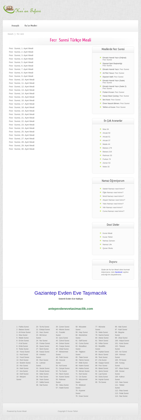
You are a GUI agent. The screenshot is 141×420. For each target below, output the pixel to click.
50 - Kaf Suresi (61, 366)
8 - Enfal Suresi (22, 346)
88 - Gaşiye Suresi (102, 363)
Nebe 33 (106, 167)
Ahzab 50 (106, 133)
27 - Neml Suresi (42, 349)
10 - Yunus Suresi (23, 352)
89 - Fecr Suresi (101, 366)
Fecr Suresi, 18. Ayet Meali (21, 107)
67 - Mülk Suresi (82, 363)
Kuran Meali (107, 233)
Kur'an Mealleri (31, 26)
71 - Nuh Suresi (81, 374)
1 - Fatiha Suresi (22, 327)
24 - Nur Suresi (41, 341)
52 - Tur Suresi (61, 371)
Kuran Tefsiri (108, 237)
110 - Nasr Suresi (121, 382)
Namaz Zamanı (109, 241)
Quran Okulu (108, 248)
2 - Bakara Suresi (22, 330)
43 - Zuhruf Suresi (62, 341)
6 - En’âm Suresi (22, 341)
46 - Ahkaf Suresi (62, 349)
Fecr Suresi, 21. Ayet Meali (21, 118)
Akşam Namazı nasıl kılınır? (114, 200)
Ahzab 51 (106, 137)
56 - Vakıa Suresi (62, 385)
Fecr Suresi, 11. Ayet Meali (21, 83)
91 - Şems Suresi (101, 371)
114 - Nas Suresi (121, 396)
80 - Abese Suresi (101, 338)
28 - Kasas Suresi (42, 352)
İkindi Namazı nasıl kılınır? (113, 196)
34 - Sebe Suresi (42, 374)
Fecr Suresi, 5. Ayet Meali (21, 62)
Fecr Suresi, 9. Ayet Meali (21, 76)
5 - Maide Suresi (22, 338)
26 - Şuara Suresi (42, 346)
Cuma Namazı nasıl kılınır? (113, 211)
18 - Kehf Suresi (22, 374)
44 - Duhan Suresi (62, 343)
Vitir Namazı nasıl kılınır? (113, 207)
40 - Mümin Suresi (62, 330)
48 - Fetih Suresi (62, 357)
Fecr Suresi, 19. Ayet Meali (21, 111)
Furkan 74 (107, 159)
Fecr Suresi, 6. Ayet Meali (21, 65)
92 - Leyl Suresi (101, 374)
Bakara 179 (107, 148)
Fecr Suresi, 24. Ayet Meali (21, 128)
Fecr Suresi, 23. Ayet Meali (21, 124)
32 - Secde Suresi (42, 368)
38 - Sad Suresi (42, 385)
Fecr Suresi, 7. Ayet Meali (21, 69)
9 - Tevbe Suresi (22, 349)
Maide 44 (106, 144)
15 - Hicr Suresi (22, 366)
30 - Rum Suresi (42, 360)
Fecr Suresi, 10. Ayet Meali (21, 79)
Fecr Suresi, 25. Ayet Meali (21, 131)
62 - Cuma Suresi (82, 343)
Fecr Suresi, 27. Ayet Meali (21, 138)
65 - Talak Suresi (82, 357)
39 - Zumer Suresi (62, 327)
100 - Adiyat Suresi (122, 341)
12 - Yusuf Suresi (22, 357)
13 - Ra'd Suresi (22, 360)
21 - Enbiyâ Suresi (43, 330)
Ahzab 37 (106, 140)
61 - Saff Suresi (81, 341)
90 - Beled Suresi (101, 368)
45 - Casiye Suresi (63, 346)
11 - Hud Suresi (22, 355)
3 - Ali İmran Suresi (23, 332)
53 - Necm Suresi (62, 374)
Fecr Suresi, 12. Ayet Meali (21, 86)
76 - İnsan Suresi (82, 396)
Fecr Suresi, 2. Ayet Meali (21, 52)
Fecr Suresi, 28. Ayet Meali (21, 142)
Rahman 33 (107, 155)
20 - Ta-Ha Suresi (42, 327)
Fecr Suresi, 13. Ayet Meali (21, 90)
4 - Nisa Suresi (21, 335)
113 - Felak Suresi (122, 393)
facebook (118, 272)
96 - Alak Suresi (121, 327)
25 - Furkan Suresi (43, 343)
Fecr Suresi (107, 60)
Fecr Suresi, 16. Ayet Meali (21, 100)
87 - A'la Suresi (100, 360)
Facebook (131, 415)
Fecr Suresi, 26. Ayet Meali (21, 135)
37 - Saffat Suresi (42, 382)
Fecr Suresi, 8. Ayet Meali (21, 72)
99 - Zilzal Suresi (121, 338)
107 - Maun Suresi (122, 368)
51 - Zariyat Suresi (63, 368)
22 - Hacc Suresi (42, 332)
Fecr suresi (20, 34)
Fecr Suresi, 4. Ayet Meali (21, 59)
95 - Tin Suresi (100, 382)
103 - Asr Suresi (121, 352)
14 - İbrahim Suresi (23, 363)
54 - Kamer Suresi (62, 377)
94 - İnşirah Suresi (102, 379)
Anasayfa (15, 26)
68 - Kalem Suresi (82, 366)
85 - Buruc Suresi (101, 355)
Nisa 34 (106, 129)
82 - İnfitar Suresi (101, 343)
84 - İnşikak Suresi (102, 352)
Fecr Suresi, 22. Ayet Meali (21, 121)
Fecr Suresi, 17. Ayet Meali (21, 104)
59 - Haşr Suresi (82, 332)
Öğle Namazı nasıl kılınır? (113, 192)
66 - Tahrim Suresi (82, 360)
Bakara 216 (107, 152)
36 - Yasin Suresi (42, 379)
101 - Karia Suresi (121, 343)
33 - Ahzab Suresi (42, 371)
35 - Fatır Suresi (42, 377)
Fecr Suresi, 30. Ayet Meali (21, 149)
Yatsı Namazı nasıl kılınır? (113, 204)
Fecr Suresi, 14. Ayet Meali (21, 93)
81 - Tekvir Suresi (101, 341)
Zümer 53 (106, 163)
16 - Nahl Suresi (22, 368)
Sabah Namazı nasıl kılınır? (114, 189)
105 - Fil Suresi (120, 360)
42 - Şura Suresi (62, 338)
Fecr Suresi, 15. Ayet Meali (21, 97)
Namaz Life (107, 244)
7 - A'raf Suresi (21, 343)
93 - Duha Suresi (101, 377)
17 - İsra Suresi (22, 371)
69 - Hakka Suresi (82, 368)
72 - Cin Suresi (81, 377)
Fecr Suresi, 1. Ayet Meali (21, 48)
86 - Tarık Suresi (101, 357)
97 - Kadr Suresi (121, 330)
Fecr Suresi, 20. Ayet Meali (21, 114)
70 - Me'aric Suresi (82, 371)
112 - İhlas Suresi (121, 391)
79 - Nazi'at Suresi (102, 335)
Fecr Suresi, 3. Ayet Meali (21, 55)
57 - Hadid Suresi (62, 388)
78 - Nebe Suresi (101, 332)
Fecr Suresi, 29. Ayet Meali (21, 145)
